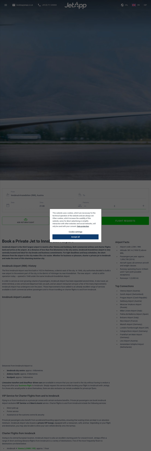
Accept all (75, 237)
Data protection (83, 226)
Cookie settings (75, 232)
